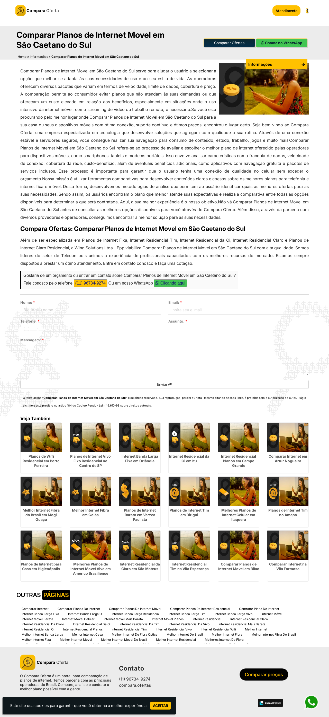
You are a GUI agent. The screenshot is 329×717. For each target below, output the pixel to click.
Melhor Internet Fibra (227, 634)
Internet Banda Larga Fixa (40, 614)
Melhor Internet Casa (87, 634)
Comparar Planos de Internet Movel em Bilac (238, 566)
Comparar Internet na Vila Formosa (288, 566)
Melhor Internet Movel (76, 639)
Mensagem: (32, 339)
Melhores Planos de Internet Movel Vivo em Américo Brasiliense (90, 568)
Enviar (164, 384)
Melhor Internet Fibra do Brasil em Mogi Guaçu (41, 514)
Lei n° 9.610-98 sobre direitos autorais (125, 405)
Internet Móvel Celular (78, 619)
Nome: (27, 302)
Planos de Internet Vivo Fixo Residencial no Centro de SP (90, 460)
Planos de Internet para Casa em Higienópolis (41, 566)
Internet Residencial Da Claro (43, 624)
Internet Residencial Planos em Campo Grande (238, 460)
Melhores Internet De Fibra (224, 639)
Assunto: (177, 321)
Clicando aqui (170, 283)
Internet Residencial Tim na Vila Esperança (189, 566)
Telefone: (30, 321)
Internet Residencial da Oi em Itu (189, 458)
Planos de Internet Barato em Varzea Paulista (140, 514)
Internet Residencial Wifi (218, 629)
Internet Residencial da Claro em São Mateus (140, 566)
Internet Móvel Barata (37, 619)
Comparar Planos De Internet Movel (135, 608)
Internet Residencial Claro (249, 619)
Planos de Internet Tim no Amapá (288, 512)
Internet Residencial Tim (129, 629)
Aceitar (160, 705)
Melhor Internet (256, 629)
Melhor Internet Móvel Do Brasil (124, 639)
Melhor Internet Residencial (176, 639)
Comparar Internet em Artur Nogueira (288, 458)
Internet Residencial (207, 619)
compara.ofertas (135, 685)
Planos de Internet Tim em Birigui (189, 512)
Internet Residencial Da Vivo (189, 624)
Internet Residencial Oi (38, 629)
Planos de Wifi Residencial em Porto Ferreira (41, 460)
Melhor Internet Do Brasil (185, 634)
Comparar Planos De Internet (79, 608)
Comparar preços (265, 674)
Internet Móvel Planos (168, 619)
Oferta (44, 662)
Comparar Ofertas (229, 42)
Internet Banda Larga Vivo (233, 614)
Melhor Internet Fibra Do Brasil (273, 634)
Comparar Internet (35, 608)
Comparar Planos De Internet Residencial (200, 608)
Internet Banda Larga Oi (85, 614)
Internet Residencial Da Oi (92, 624)
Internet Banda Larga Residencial (136, 614)
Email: (175, 302)
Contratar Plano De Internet (259, 608)
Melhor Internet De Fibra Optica (135, 634)
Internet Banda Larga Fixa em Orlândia (140, 458)
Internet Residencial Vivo (174, 629)
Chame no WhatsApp (281, 42)
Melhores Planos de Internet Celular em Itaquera (238, 514)
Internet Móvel (271, 614)
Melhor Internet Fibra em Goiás (90, 512)
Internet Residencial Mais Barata (242, 624)
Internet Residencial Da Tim (140, 624)
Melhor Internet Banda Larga (42, 634)
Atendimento (286, 10)
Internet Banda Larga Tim (187, 614)
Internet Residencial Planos (83, 629)
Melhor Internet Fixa (36, 639)
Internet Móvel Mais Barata (123, 619)
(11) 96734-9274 (90, 283)
